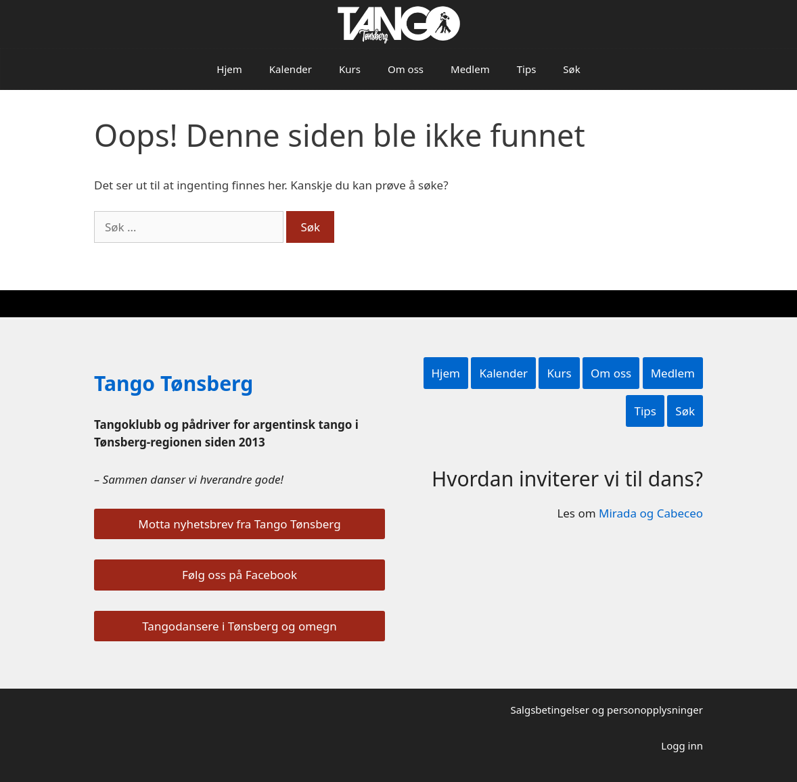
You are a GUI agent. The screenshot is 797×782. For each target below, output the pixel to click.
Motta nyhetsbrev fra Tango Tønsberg (239, 524)
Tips (527, 69)
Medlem (470, 69)
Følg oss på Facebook (239, 574)
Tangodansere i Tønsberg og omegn (239, 626)
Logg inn (682, 745)
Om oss (406, 69)
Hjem (229, 69)
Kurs (350, 69)
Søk (571, 69)
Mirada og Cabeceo (651, 513)
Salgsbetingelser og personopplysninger (606, 709)
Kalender (290, 69)
